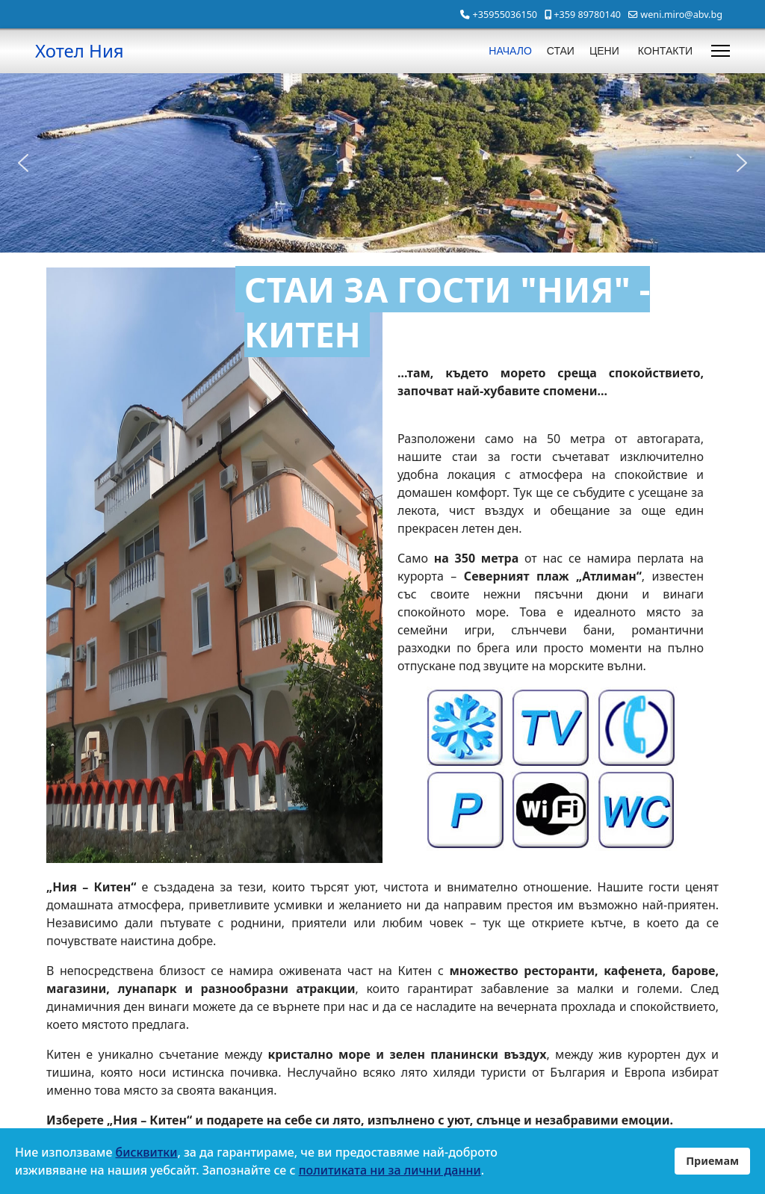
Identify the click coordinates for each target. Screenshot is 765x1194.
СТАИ (560, 51)
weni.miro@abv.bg (681, 14)
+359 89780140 (587, 14)
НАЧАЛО (510, 51)
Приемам (712, 1161)
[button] (23, 163)
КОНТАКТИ (665, 51)
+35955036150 (505, 14)
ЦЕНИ (604, 51)
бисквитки (147, 1152)
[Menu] (720, 50)
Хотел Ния (79, 51)
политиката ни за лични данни (390, 1170)
